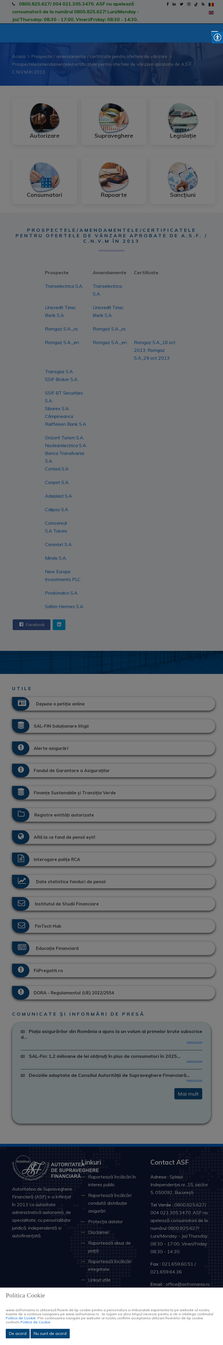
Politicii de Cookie (21, 1318)
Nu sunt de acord (50, 1333)
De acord (18, 1333)
